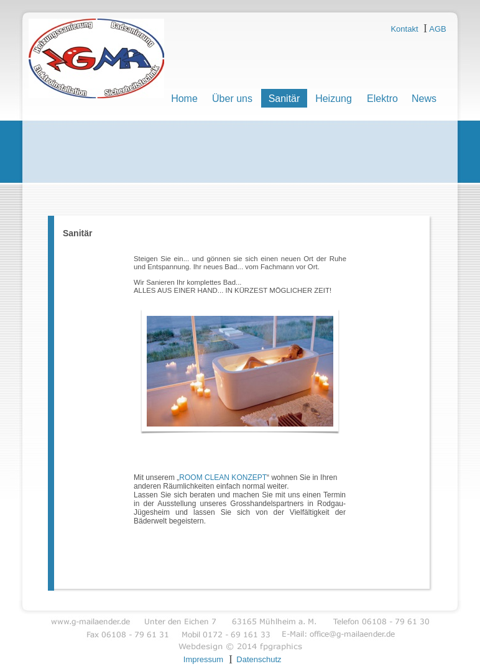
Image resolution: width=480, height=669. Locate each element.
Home (184, 98)
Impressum (203, 659)
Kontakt (404, 29)
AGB (437, 29)
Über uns (232, 98)
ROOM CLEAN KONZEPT (223, 477)
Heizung (333, 98)
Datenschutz (258, 659)
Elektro (382, 98)
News (424, 98)
